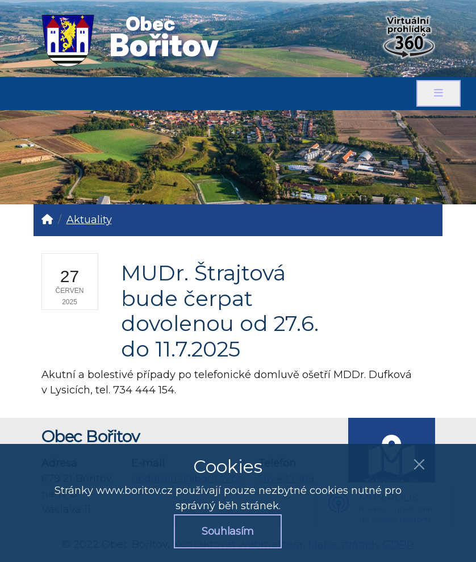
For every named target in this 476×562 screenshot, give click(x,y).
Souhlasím (228, 531)
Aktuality (89, 219)
